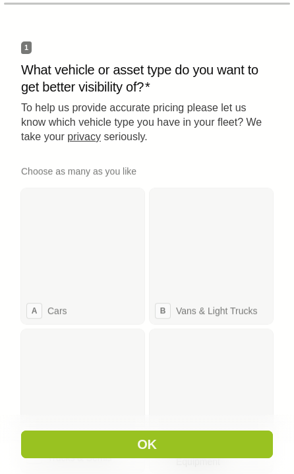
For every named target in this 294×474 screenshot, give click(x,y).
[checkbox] (82, 255)
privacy (84, 136)
